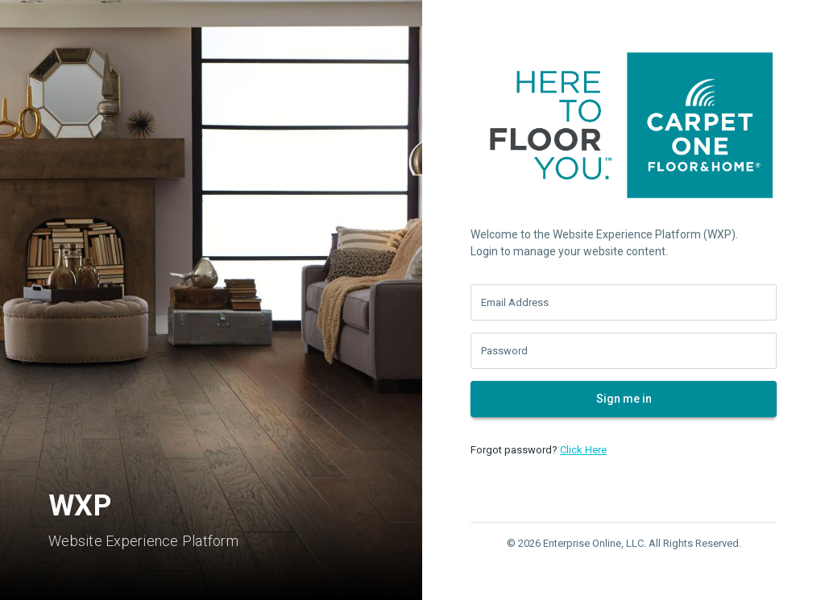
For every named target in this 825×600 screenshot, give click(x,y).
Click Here (583, 450)
